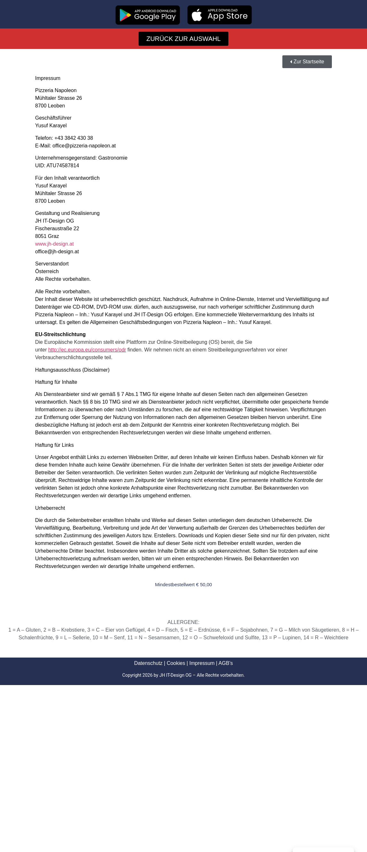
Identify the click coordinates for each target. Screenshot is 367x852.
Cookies (176, 663)
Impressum (202, 663)
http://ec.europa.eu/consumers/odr (87, 349)
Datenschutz (148, 663)
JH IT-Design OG (175, 675)
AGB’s (225, 663)
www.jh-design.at (54, 244)
